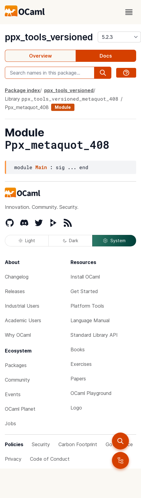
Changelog (16, 277)
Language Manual (90, 320)
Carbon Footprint (77, 444)
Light (26, 240)
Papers (78, 379)
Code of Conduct (50, 459)
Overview (40, 56)
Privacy (13, 459)
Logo (76, 408)
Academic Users (23, 320)
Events (13, 394)
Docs (106, 56)
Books (77, 349)
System (114, 240)
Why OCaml (18, 335)
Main (41, 167)
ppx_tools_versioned (49, 37)
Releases (15, 291)
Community (17, 380)
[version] (119, 37)
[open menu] (129, 12)
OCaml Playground (91, 393)
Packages (16, 365)
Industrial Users (22, 306)
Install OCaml (85, 277)
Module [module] (63, 107)
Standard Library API (94, 335)
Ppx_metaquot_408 (27, 107)
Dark (70, 240)
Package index (22, 90)
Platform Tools (87, 306)
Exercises (81, 364)
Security (41, 444)
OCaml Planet (20, 409)
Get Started (84, 291)
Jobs (10, 423)
